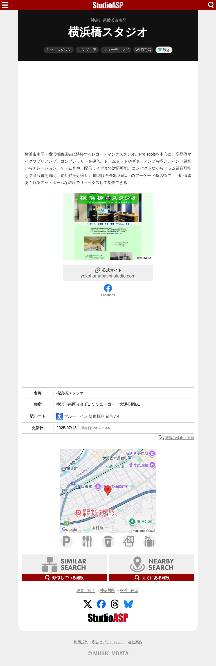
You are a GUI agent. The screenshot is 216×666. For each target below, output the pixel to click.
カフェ (108, 541)
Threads (114, 604)
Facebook (108, 295)
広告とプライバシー (108, 642)
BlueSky (128, 604)
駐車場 (66, 541)
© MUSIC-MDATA (108, 653)
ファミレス (87, 541)
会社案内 (135, 642)
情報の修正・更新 (176, 437)
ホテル (149, 541)
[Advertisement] (108, 105)
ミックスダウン (58, 50)
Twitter (87, 604)
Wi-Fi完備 (143, 50)
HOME (108, 5)
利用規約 (81, 642)
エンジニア (87, 50)
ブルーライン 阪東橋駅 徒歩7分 (88, 416)
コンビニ (128, 541)
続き (164, 50)
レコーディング (116, 50)
